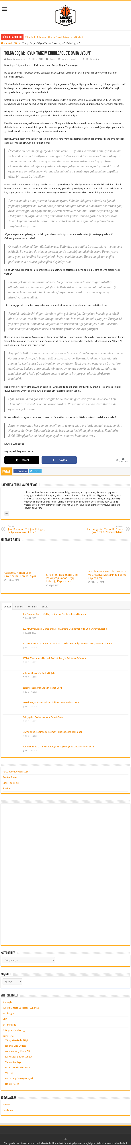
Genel (18, 43)
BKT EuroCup (9, 1024)
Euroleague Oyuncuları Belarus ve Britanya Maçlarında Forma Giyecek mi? (107, 575)
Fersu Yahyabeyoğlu (16, 59)
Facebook (8, 1110)
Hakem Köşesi (12, 1084)
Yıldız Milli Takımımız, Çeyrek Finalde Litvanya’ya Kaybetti (54, 37)
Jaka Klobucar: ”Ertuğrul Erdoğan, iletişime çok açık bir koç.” (26, 529)
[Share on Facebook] (59, 460)
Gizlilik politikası (11, 783)
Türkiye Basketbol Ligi (16, 1040)
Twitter (6, 1104)
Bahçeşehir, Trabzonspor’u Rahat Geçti (43, 717)
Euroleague (8, 1013)
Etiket (45, 606)
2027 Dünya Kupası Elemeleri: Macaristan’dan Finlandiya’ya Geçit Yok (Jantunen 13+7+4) (67, 643)
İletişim (6, 788)
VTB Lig (9, 1073)
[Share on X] (22, 460)
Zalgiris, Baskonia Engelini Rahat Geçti (42, 687)
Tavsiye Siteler (10, 777)
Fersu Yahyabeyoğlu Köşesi (16, 771)
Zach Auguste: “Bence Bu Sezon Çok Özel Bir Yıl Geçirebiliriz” (104, 529)
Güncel (7, 606)
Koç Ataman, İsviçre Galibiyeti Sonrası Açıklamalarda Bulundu (54, 614)
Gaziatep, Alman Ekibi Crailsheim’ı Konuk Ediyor (20, 574)
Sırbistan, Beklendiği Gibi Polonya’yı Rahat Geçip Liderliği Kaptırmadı (62, 578)
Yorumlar (33, 606)
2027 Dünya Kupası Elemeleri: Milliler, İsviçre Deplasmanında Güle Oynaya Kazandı (65, 628)
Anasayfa (7, 43)
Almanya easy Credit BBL (18, 1051)
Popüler (19, 606)
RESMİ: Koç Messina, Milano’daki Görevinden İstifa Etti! (51, 702)
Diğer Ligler (9, 1036)
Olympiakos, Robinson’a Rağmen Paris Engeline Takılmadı (52, 732)
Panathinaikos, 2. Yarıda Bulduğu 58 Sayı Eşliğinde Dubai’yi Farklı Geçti (58, 746)
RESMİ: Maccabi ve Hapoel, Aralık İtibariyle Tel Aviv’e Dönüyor (54, 658)
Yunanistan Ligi (13, 1062)
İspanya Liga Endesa (15, 1045)
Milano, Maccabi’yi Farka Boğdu (39, 673)
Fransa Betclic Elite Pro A (17, 1067)
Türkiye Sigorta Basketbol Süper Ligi (21, 1007)
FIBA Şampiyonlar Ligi (14, 1030)
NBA (5, 1019)
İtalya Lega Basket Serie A (18, 1056)
